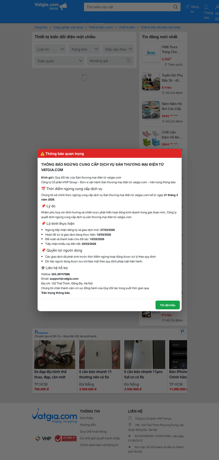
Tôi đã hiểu (167, 305)
